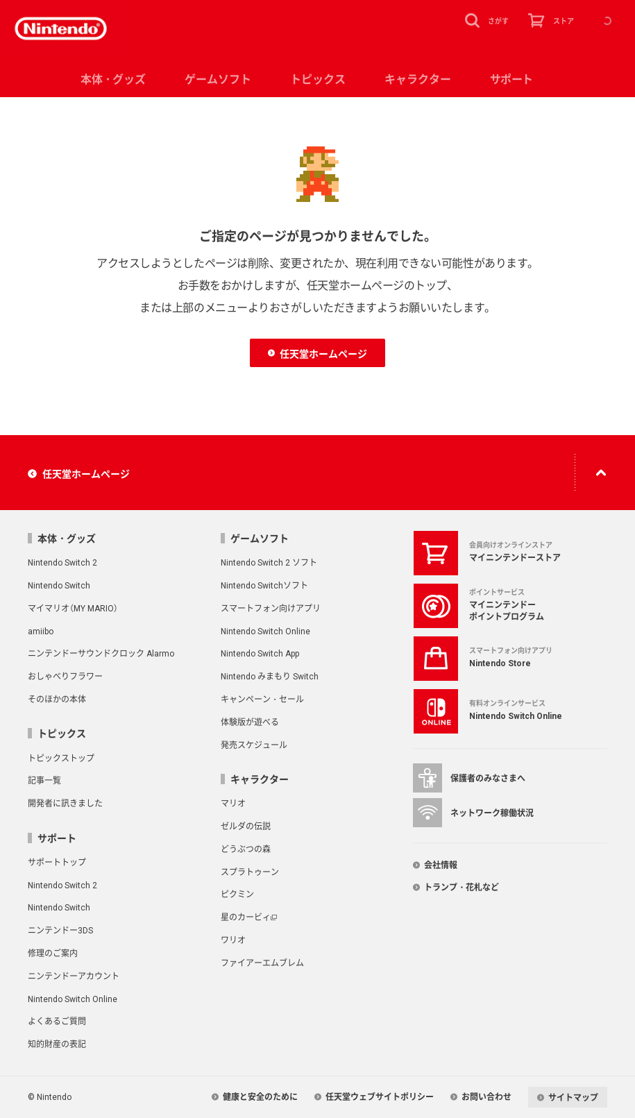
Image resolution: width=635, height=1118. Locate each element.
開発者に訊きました (65, 802)
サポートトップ (57, 861)
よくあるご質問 (57, 1020)
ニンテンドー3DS (60, 929)
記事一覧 (44, 780)
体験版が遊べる (250, 721)
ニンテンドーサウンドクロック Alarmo (101, 653)
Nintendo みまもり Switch (270, 675)
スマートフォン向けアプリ (271, 607)
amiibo (40, 630)
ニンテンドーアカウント (73, 975)
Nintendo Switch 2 (62, 562)
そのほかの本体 (57, 698)
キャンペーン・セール (262, 698)
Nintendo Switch (59, 585)
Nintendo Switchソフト (264, 585)
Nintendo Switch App (260, 653)
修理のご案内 (53, 952)
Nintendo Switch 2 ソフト (269, 562)
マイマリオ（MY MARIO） (73, 607)
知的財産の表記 (57, 1043)
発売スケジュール (254, 744)
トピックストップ (61, 757)
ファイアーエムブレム (262, 962)
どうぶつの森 (246, 848)
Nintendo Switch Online (265, 630)
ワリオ (233, 939)
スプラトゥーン (250, 871)
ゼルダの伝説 (246, 825)
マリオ (233, 802)
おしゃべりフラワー (65, 675)
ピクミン (237, 893)
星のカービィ (246, 916)
